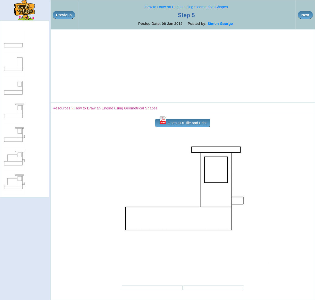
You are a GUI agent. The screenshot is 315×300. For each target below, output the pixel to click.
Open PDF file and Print (183, 122)
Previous (64, 15)
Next (305, 15)
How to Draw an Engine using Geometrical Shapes (186, 7)
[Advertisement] (183, 65)
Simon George (220, 23)
